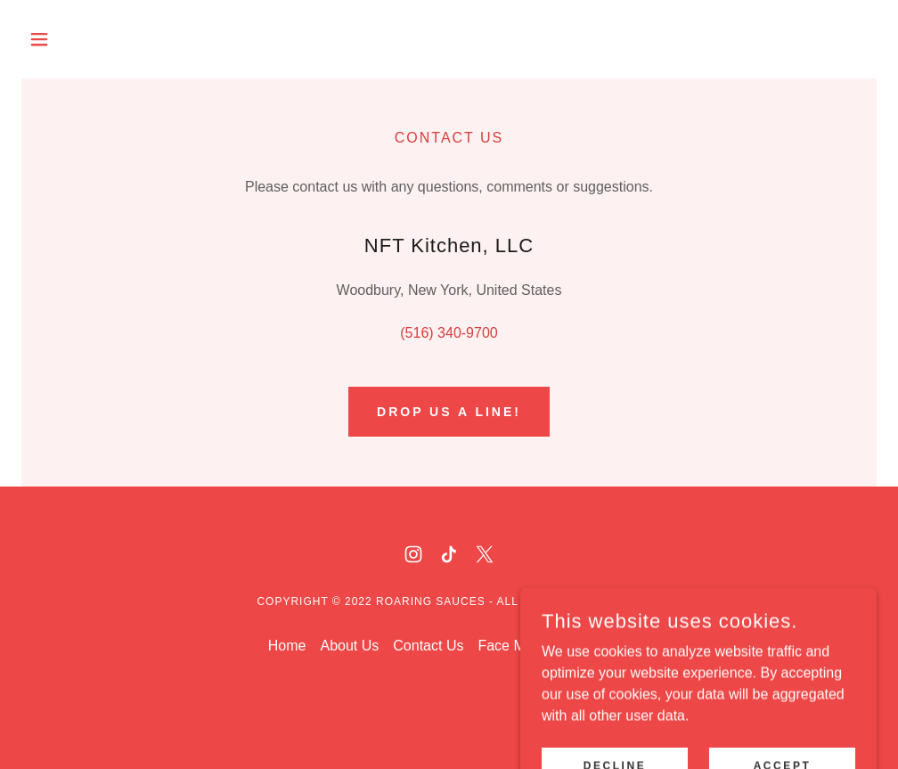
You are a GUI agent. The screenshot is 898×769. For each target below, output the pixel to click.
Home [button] (287, 645)
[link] (413, 554)
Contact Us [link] (428, 645)
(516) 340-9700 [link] (448, 332)
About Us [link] (349, 645)
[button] (85, 39)
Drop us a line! (449, 412)
